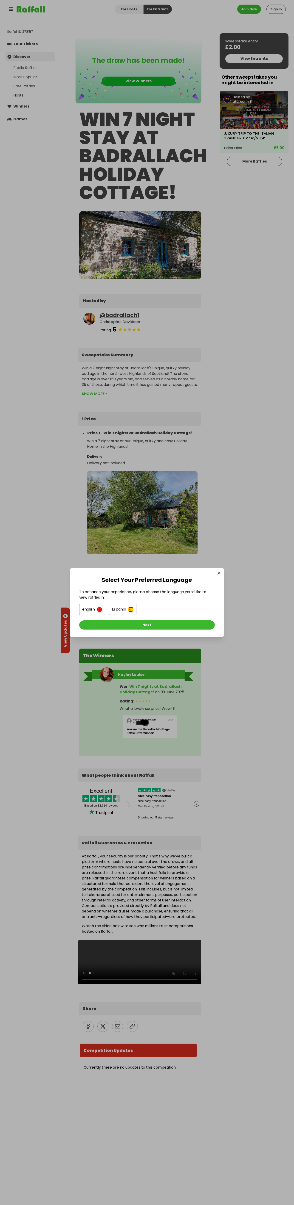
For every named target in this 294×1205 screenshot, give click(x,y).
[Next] (147, 625)
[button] (96, 609)
